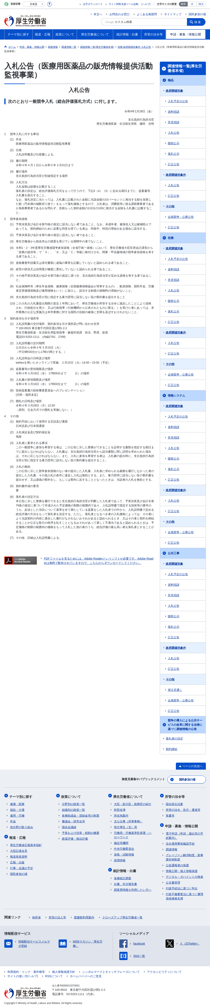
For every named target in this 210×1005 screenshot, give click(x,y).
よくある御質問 (147, 14)
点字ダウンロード (93, 4)
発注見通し (175, 690)
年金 (13, 819)
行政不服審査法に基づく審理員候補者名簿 (184, 893)
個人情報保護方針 (63, 968)
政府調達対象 (174, 90)
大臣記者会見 (18, 847)
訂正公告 (173, 164)
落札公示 (173, 153)
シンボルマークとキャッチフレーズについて (111, 968)
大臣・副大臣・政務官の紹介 (132, 802)
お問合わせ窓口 (119, 14)
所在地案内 (121, 813)
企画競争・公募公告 (181, 216)
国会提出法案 (174, 802)
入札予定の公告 (178, 101)
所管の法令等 (176, 795)
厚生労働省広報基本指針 (26, 841)
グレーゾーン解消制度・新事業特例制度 (184, 854)
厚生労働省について (129, 795)
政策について (72, 795)
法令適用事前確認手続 (180, 840)
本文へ (98, 14)
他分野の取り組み (21, 825)
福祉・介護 (17, 807)
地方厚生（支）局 (125, 825)
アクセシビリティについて (164, 968)
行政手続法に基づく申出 (181, 884)
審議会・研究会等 (73, 819)
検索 (198, 21)
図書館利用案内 (84, 914)
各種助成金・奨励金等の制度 (80, 813)
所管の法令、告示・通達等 (183, 807)
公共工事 (173, 553)
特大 (201, 4)
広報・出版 (17, 859)
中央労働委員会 (124, 846)
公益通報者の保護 (177, 861)
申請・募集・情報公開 (182, 823)
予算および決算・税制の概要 (80, 830)
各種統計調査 (122, 874)
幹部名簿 (119, 807)
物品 (171, 80)
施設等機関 (121, 841)
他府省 (36, 914)
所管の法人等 (57, 914)
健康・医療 (17, 802)
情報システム (176, 395)
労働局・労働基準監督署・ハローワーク (132, 833)
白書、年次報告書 (125, 880)
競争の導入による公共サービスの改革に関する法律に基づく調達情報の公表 (185, 725)
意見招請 (173, 122)
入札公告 (173, 132)
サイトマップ (172, 14)
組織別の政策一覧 (73, 807)
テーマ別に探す (21, 795)
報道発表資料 (18, 853)
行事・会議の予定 (21, 864)
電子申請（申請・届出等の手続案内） (184, 832)
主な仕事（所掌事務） (128, 819)
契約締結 (171, 749)
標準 (183, 4)
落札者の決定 (174, 738)
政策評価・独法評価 (75, 836)
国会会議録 (69, 825)
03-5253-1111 (75, 990)
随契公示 (173, 143)
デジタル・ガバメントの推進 (184, 873)
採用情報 (119, 858)
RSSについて (54, 972)
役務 (171, 238)
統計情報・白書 (125, 868)
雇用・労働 (17, 813)
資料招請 (173, 111)
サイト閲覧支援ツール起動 (123, 4)
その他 (170, 206)
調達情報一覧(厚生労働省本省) (185, 68)
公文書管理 (173, 879)
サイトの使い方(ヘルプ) (22, 972)
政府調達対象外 (176, 174)
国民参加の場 (197, 14)
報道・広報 (18, 834)
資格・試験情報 (124, 852)
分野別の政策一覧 (73, 802)
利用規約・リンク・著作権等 (26, 968)
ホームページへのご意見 (86, 972)
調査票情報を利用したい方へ (132, 886)
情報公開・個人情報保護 (181, 867)
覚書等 (170, 813)
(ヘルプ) (146, 4)
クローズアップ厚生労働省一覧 (122, 914)
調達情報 (171, 846)
